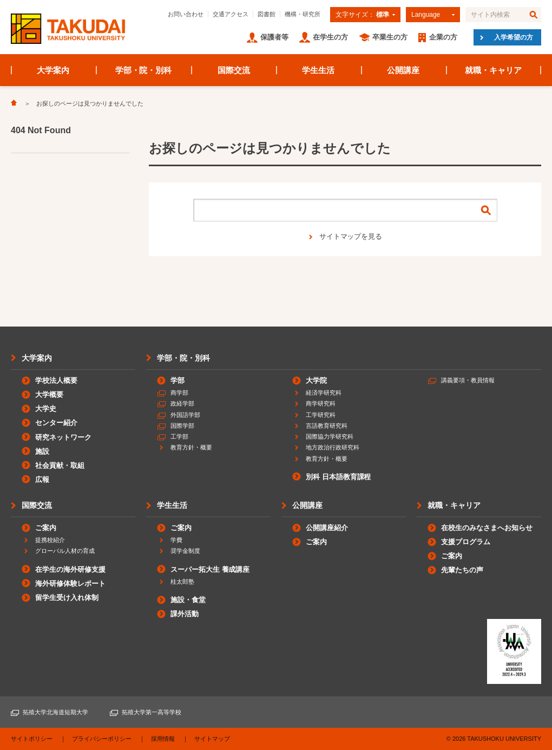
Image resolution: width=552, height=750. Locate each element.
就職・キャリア (493, 70)
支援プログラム (465, 542)
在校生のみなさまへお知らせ (487, 528)
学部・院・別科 (143, 70)
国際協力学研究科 (329, 436)
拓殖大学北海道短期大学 (55, 712)
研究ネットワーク (63, 437)
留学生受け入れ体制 (66, 598)
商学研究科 (321, 403)
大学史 (45, 409)
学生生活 (318, 70)
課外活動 (184, 614)
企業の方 (443, 37)
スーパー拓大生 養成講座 (209, 569)
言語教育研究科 (326, 425)
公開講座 (403, 70)
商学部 (179, 392)
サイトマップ (212, 738)
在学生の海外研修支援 (70, 569)
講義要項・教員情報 (468, 380)
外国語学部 (185, 415)
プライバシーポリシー (102, 738)
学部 (177, 380)
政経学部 (182, 403)
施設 (42, 451)
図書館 (266, 14)
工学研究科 (321, 415)
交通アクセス (230, 14)
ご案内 (45, 528)
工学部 (179, 436)
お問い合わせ (185, 14)
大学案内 (53, 70)
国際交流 (234, 70)
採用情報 (163, 738)
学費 (176, 540)
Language (425, 14)
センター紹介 (56, 423)
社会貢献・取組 (59, 465)
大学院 (316, 380)
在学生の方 (330, 37)
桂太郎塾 (182, 581)
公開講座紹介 (327, 528)
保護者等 (274, 37)
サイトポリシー (31, 738)
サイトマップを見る (351, 236)
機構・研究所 (302, 14)
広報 (42, 479)
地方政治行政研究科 (332, 447)
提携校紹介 (50, 540)
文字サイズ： (362, 14)
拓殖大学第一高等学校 (151, 712)
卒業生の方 (390, 37)
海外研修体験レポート (70, 583)
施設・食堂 (188, 600)
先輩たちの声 (462, 570)
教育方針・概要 (191, 447)
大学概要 (49, 394)
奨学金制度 (185, 550)
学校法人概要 (56, 380)
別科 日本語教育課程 (338, 477)
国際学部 (182, 425)
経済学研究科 (323, 392)
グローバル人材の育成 (65, 550)
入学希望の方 (513, 37)
